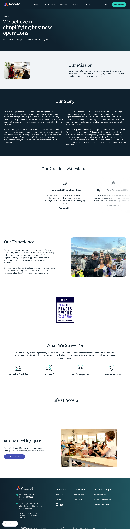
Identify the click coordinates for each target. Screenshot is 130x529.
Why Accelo (64, 4)
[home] (12, 4)
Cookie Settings (10, 524)
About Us (59, 495)
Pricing (88, 4)
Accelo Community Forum (104, 499)
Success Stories (50, 4)
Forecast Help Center (102, 504)
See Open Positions (14, 457)
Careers (59, 499)
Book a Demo (119, 5)
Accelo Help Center (101, 495)
